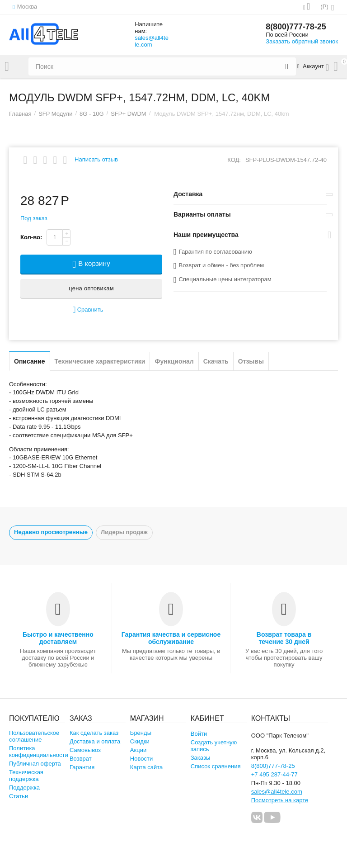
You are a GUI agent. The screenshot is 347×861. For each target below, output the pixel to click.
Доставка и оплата (95, 741)
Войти (199, 733)
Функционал (174, 361)
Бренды (140, 732)
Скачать (216, 361)
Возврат (81, 758)
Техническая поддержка (26, 775)
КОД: (234, 159)
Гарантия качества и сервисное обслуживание (171, 638)
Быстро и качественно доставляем (58, 638)
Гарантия (82, 767)
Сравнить (87, 310)
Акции (138, 750)
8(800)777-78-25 (296, 27)
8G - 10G (92, 113)
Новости (141, 758)
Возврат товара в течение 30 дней (284, 638)
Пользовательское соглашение (34, 736)
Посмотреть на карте (280, 800)
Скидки (140, 741)
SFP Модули (55, 113)
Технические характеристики (100, 361)
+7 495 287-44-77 (274, 774)
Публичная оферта (35, 763)
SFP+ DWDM (128, 113)
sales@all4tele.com (152, 41)
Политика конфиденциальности (38, 751)
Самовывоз (85, 750)
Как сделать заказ (94, 732)
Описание (29, 361)
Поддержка (24, 787)
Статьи (18, 796)
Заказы (201, 757)
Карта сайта (146, 767)
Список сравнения (216, 766)
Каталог (7, 66)
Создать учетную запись (214, 745)
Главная (20, 113)
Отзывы (251, 361)
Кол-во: (31, 237)
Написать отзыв (96, 159)
